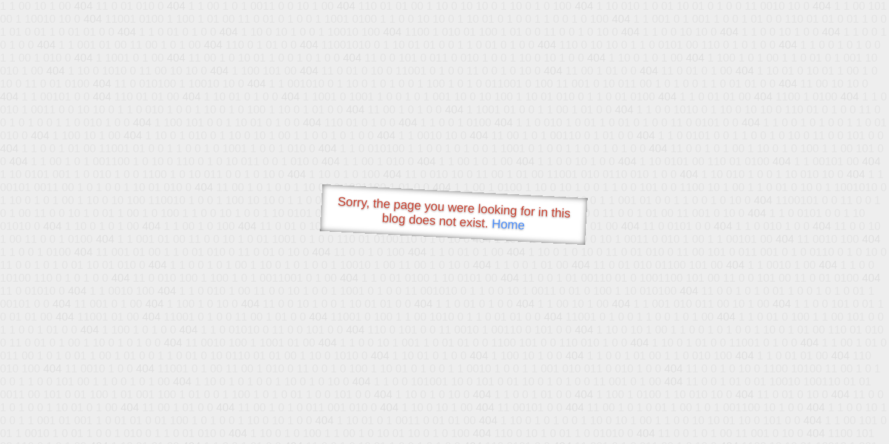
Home (508, 224)
